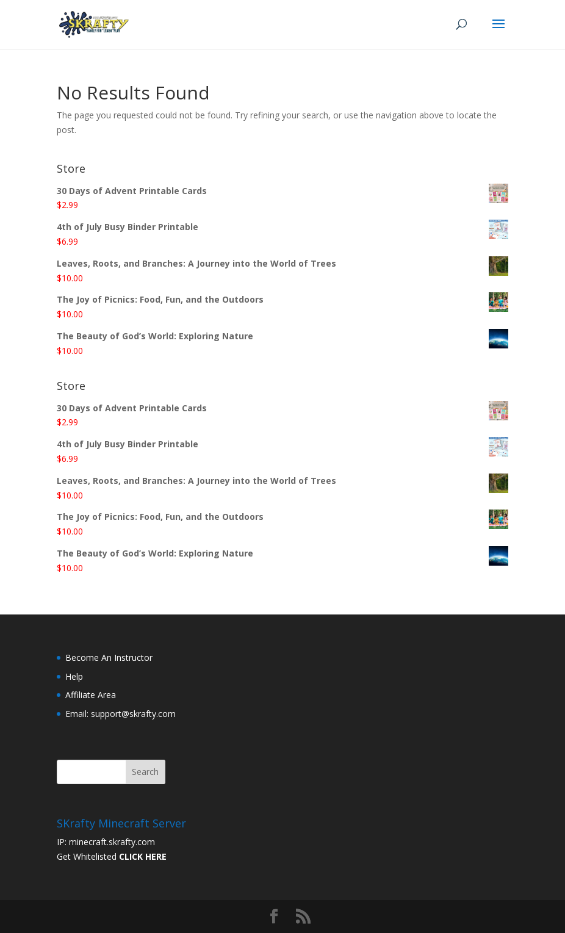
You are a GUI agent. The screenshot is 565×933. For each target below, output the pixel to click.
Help (74, 676)
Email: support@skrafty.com (120, 713)
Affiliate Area (90, 695)
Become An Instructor (109, 657)
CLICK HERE (143, 856)
